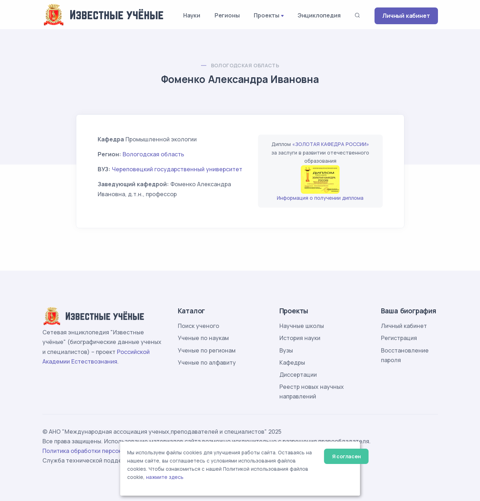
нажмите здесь (165, 477)
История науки (299, 338)
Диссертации (298, 375)
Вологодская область (245, 65)
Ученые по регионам (207, 350)
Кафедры (292, 362)
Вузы (286, 350)
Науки (191, 15)
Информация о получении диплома (320, 197)
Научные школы (301, 326)
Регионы (227, 15)
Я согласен (346, 456)
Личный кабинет (406, 16)
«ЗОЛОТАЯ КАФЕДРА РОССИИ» (330, 144)
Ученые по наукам (203, 338)
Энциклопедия (319, 15)
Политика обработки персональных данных (104, 451)
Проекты (266, 15)
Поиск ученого (198, 326)
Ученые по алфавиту (207, 362)
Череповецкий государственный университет (177, 169)
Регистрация (399, 338)
